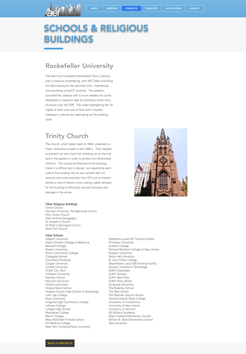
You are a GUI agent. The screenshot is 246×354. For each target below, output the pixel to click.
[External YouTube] (161, 90)
